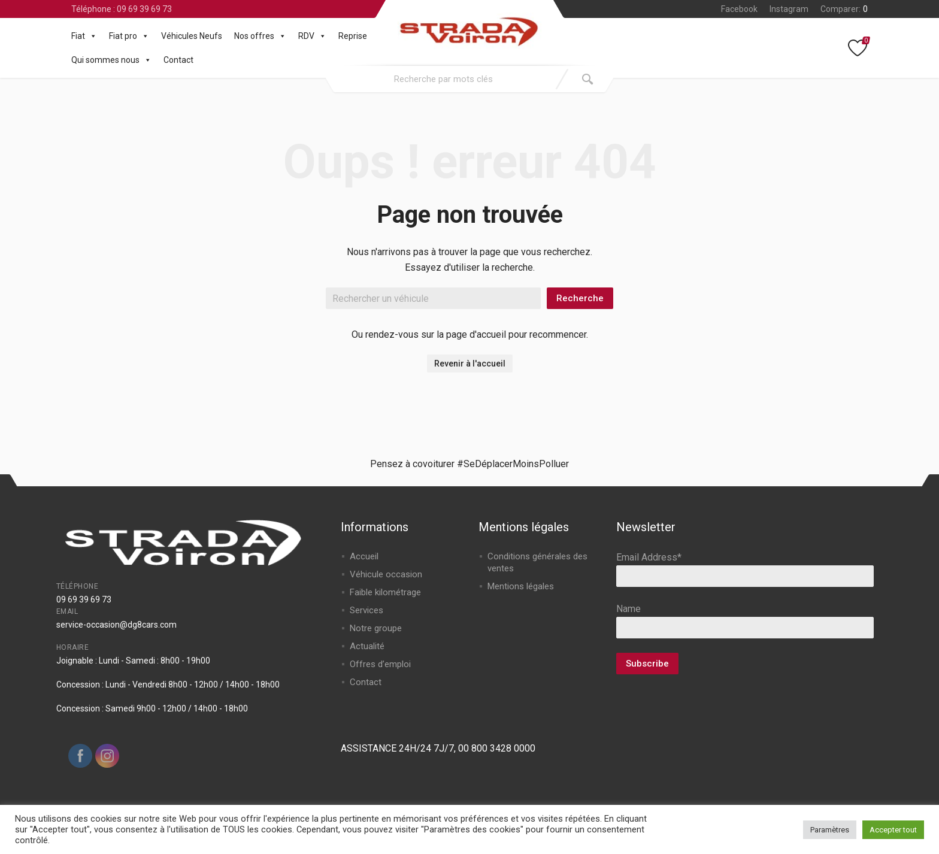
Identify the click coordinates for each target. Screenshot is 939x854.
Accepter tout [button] (893, 829)
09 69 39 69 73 (83, 599)
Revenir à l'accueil (469, 363)
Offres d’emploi (380, 664)
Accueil (364, 556)
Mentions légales (520, 586)
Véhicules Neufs (191, 36)
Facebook (739, 9)
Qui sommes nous (111, 60)
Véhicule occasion (386, 574)
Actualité (367, 646)
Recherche (580, 298)
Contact (178, 60)
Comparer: (844, 9)
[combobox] (444, 79)
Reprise (352, 36)
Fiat (84, 36)
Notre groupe (376, 628)
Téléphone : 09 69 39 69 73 (121, 9)
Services (366, 610)
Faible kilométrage (385, 592)
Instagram (789, 9)
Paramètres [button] (829, 829)
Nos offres (260, 36)
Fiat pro (129, 36)
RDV (312, 36)
